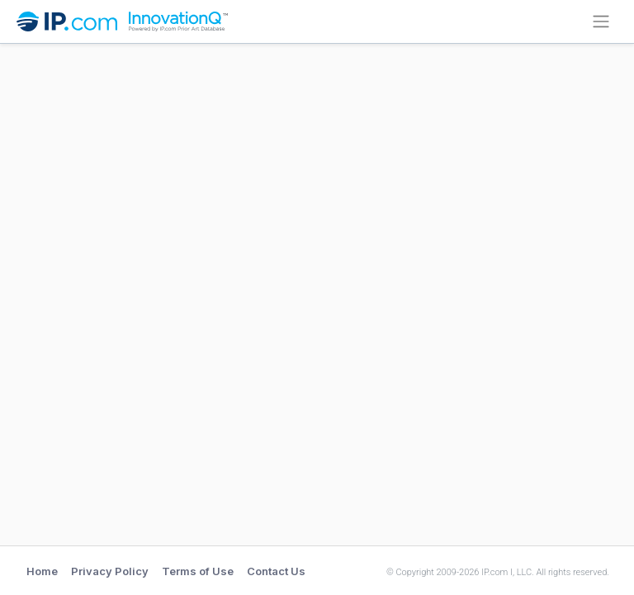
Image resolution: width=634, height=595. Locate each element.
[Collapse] (600, 21)
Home (42, 571)
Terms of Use (198, 571)
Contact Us (276, 571)
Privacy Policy (110, 571)
